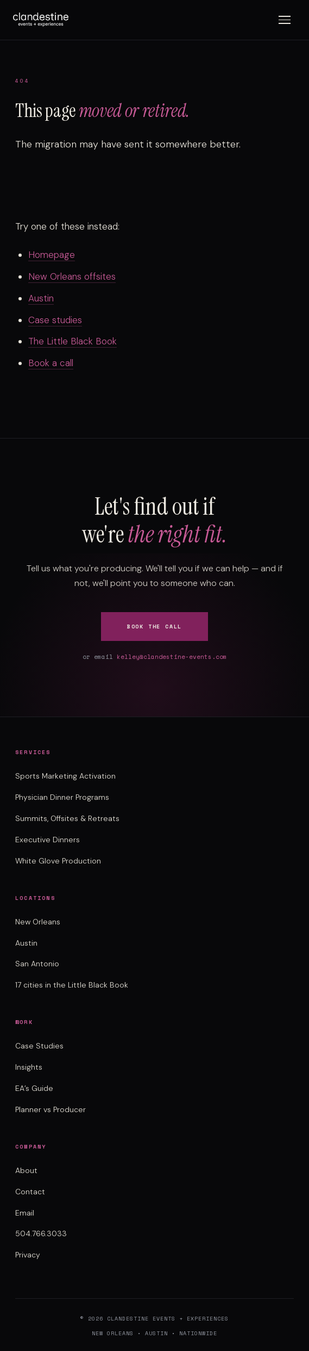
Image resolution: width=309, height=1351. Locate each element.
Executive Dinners (47, 839)
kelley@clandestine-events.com (172, 656)
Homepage (51, 255)
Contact (30, 1191)
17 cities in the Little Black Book (71, 985)
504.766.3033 (41, 1233)
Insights (28, 1067)
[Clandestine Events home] (40, 20)
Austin (41, 298)
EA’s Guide (34, 1088)
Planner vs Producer (50, 1109)
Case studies (55, 320)
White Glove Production (58, 861)
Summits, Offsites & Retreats (67, 818)
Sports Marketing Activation (65, 776)
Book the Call (154, 626)
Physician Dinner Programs (62, 797)
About (26, 1170)
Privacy (27, 1255)
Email (24, 1213)
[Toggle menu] (284, 20)
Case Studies (39, 1046)
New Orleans (37, 922)
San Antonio (37, 963)
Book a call (50, 363)
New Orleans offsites (72, 276)
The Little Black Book (72, 341)
